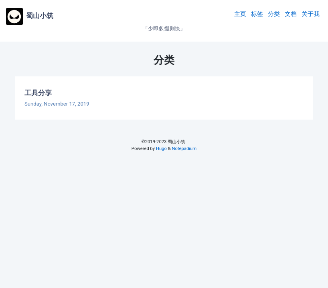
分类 (274, 14)
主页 (240, 14)
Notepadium (184, 148)
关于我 (311, 14)
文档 (291, 14)
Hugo (161, 148)
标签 (257, 14)
